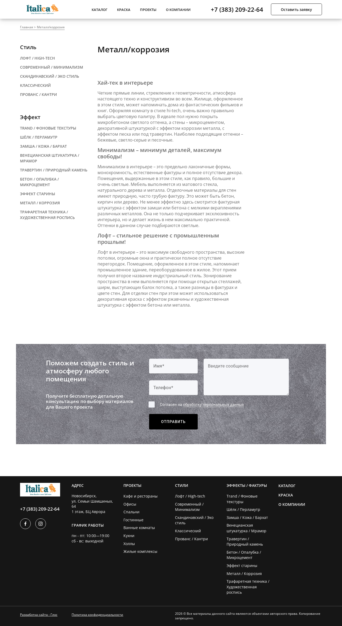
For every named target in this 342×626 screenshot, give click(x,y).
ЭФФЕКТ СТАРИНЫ (37, 193)
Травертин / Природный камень (245, 541)
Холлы (129, 543)
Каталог (99, 9)
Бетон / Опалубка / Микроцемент (244, 555)
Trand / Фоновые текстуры (242, 499)
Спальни (131, 511)
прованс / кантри (38, 94)
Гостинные (133, 519)
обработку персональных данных (213, 404)
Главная (26, 27)
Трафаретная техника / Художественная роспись (248, 587)
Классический (188, 530)
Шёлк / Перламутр (243, 509)
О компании (178, 9)
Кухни (128, 535)
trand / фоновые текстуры (48, 128)
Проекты (148, 9)
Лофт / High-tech (190, 496)
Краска (123, 9)
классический (35, 85)
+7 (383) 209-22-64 (237, 9)
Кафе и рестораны (140, 496)
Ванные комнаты (139, 527)
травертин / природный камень (53, 170)
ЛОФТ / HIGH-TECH (37, 58)
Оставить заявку (296, 9)
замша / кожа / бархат (43, 146)
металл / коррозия (40, 202)
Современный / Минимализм (189, 507)
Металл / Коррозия (244, 573)
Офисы (129, 504)
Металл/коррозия (51, 27)
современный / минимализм (51, 67)
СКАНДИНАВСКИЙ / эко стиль (49, 76)
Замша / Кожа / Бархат (247, 517)
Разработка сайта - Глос (38, 614)
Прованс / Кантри (191, 538)
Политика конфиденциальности (97, 614)
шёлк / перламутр (38, 137)
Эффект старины (242, 565)
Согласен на (202, 404)
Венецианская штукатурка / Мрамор (246, 528)
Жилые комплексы (140, 551)
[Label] (246, 377)
